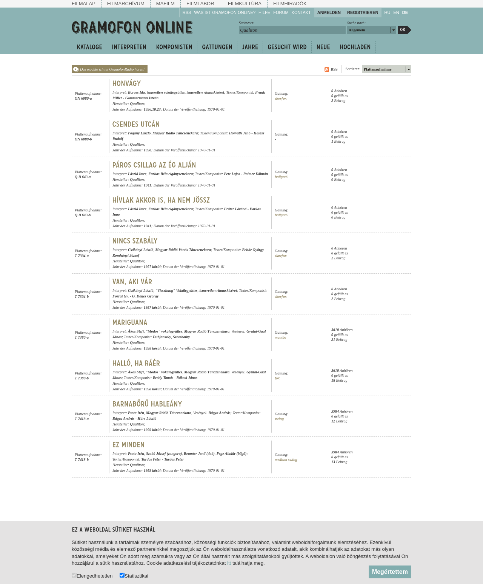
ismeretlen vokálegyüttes (166, 92)
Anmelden (329, 12)
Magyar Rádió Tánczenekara (175, 133)
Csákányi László (141, 250)
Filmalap (83, 3)
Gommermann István (141, 98)
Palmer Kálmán (255, 174)
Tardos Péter (151, 459)
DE (405, 12)
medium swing (286, 460)
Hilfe (264, 12)
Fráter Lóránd (235, 209)
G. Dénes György (145, 296)
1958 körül (152, 348)
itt (229, 563)
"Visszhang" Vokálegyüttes (176, 290)
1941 (147, 185)
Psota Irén (136, 413)
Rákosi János (187, 378)
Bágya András (219, 413)
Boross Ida (136, 92)
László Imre (137, 174)
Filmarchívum (126, 3)
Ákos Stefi (136, 331)
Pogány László (139, 133)
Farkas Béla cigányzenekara (170, 174)
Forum (280, 12)
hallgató (281, 177)
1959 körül (152, 430)
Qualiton (137, 104)
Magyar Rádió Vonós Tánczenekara (183, 250)
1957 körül (152, 267)
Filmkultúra (244, 3)
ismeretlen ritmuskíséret (205, 92)
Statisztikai (134, 575)
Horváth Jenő (240, 133)
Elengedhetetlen (92, 575)
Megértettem (390, 572)
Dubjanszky (162, 337)
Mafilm (165, 3)
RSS (187, 12)
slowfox (281, 98)
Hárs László (147, 418)
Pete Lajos (232, 174)
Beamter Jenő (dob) (199, 453)
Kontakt (301, 12)
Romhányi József (125, 255)
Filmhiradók (290, 3)
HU (388, 12)
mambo (280, 337)
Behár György (253, 250)
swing (279, 419)
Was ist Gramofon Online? (224, 12)
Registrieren (362, 12)
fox (277, 378)
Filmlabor (200, 3)
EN (396, 12)
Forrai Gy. (120, 296)
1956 (147, 150)
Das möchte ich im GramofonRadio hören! (112, 69)
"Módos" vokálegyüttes (164, 331)
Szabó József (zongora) (164, 453)
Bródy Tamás (163, 378)
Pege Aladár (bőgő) (232, 453)
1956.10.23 (152, 109)
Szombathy (181, 337)
